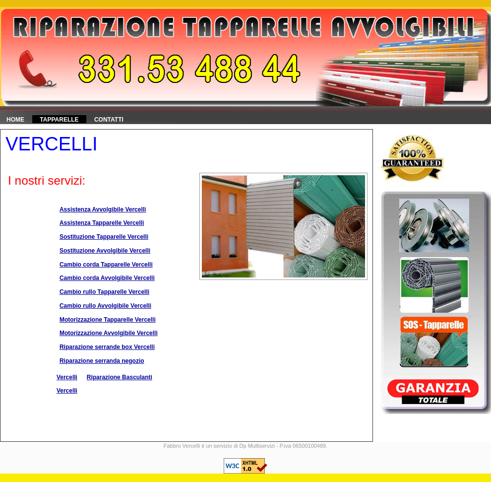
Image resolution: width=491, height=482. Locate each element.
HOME (15, 119)
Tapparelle (59, 119)
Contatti (108, 119)
